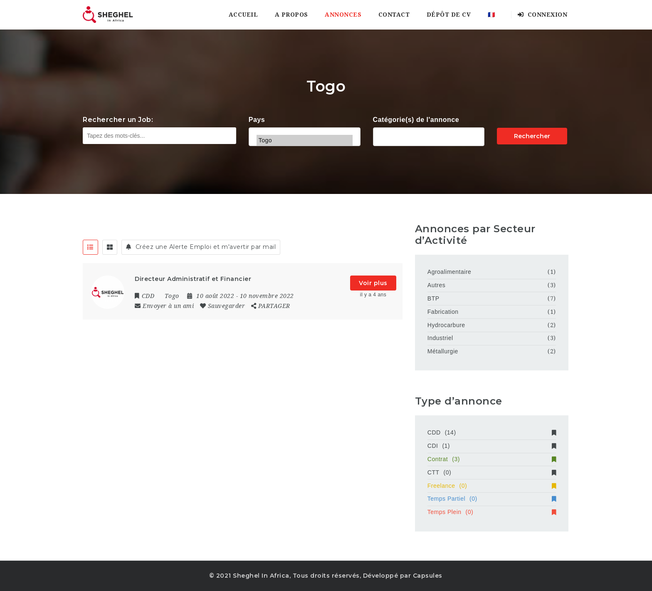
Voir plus (373, 283)
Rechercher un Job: (118, 120)
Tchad (305, 129)
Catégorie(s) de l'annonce (416, 119)
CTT (491, 472)
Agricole (429, 135)
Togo (305, 140)
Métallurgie (442, 351)
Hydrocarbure (446, 325)
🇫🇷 (491, 14)
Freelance (491, 485)
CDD (491, 432)
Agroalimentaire (449, 271)
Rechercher (532, 136)
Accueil (243, 14)
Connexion (543, 14)
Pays (257, 119)
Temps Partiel (491, 498)
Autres (436, 285)
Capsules (427, 575)
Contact (394, 14)
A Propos (291, 14)
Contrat (491, 459)
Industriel (440, 338)
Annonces (343, 14)
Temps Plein (491, 512)
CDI (491, 445)
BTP (433, 298)
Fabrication (443, 311)
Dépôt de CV (449, 14)
